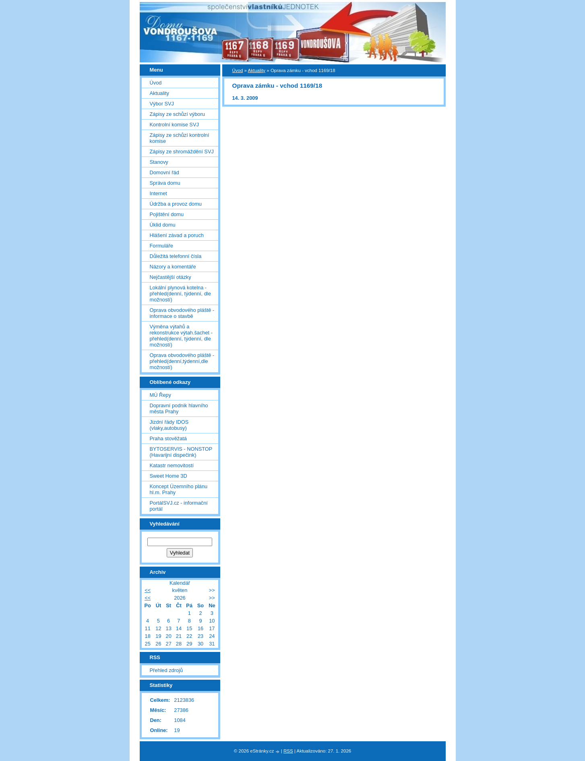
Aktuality (257, 70)
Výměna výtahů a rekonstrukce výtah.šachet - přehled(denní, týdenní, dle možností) (181, 336)
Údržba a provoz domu (176, 204)
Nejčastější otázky (170, 277)
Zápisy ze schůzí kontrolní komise (179, 138)
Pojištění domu (167, 214)
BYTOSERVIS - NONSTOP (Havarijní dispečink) (181, 452)
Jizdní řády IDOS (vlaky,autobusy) (169, 425)
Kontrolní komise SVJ (174, 125)
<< (148, 590)
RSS (288, 751)
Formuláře (161, 246)
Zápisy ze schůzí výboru (177, 114)
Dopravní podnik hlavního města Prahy (179, 408)
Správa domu (165, 183)
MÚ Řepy (160, 395)
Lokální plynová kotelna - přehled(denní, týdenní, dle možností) (180, 294)
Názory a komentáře (173, 267)
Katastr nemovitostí (172, 465)
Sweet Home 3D (168, 476)
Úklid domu (163, 225)
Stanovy (159, 162)
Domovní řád (164, 172)
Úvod (237, 70)
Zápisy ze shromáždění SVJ (182, 151)
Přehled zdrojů (166, 670)
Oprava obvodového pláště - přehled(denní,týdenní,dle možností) (182, 361)
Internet (158, 193)
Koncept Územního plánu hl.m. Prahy (179, 489)
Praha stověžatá (168, 438)
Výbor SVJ (162, 104)
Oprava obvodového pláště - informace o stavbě (182, 313)
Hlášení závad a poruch (177, 235)
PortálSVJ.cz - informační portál (179, 506)
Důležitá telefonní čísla (176, 256)
